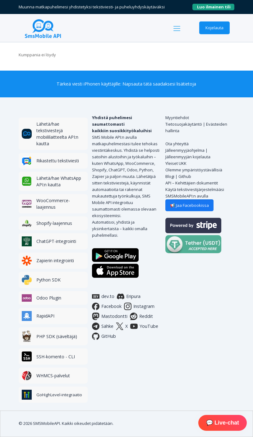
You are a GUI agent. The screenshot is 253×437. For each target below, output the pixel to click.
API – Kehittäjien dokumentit (191, 183)
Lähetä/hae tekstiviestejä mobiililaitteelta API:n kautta (57, 133)
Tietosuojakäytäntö (183, 124)
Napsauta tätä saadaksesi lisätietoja (159, 84)
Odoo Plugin (48, 298)
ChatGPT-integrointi (56, 241)
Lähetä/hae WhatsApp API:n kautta (58, 181)
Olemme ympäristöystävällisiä (193, 170)
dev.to (103, 296)
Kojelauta (214, 27)
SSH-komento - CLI (55, 357)
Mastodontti (109, 316)
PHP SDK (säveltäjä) (56, 336)
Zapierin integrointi (55, 260)
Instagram (139, 306)
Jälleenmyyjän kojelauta (187, 157)
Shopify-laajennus (54, 223)
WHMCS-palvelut (53, 376)
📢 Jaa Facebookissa (189, 205)
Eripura (128, 296)
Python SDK (48, 280)
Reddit (141, 316)
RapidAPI (45, 316)
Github (184, 176)
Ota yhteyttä (177, 143)
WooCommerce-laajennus (53, 204)
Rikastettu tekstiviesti (57, 161)
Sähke (102, 326)
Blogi (169, 176)
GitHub (104, 336)
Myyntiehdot (177, 117)
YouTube (144, 326)
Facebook (107, 306)
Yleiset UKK (175, 163)
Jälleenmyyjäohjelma (185, 150)
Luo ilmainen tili (215, 7)
